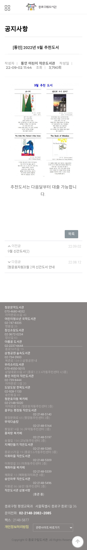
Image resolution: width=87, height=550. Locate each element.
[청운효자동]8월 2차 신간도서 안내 (31, 267)
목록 (71, 234)
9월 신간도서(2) (18, 251)
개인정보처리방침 (17, 527)
